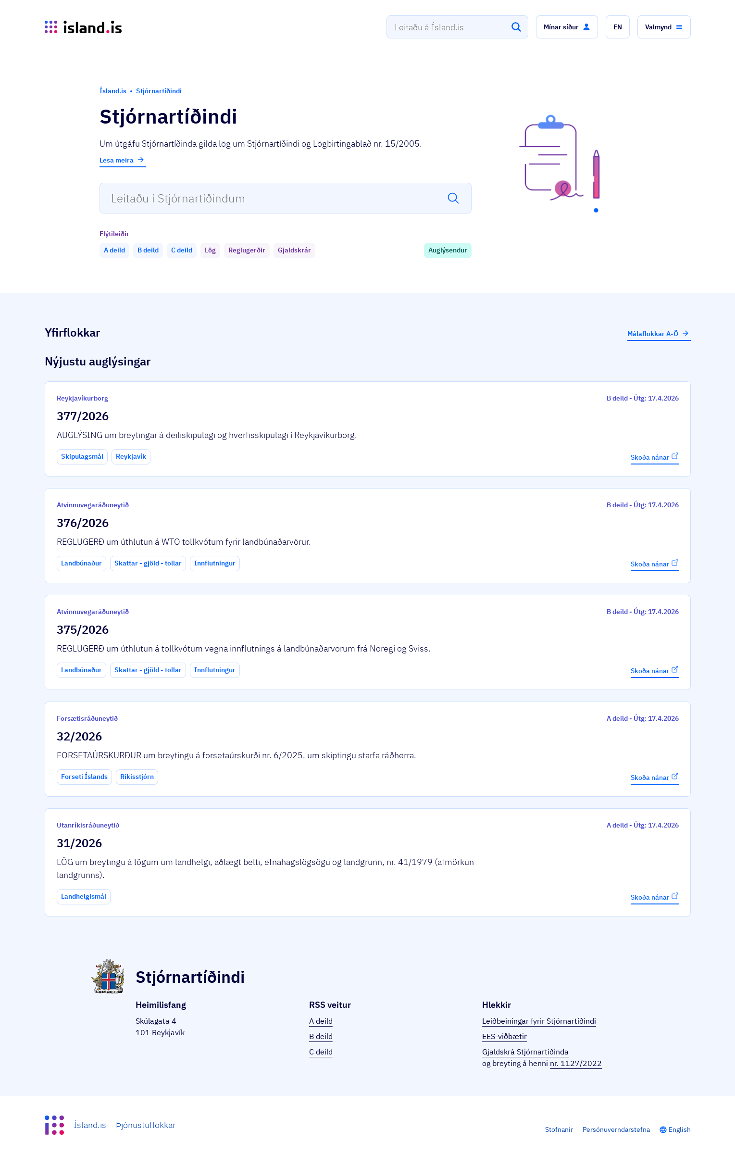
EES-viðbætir (504, 1036)
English (680, 1129)
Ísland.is (90, 1124)
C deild (321, 1051)
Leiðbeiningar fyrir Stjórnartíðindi (539, 1021)
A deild (321, 1021)
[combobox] (457, 26)
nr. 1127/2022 (576, 1063)
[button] (567, 26)
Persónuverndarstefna (616, 1129)
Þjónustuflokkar (145, 1124)
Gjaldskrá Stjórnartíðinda (525, 1051)
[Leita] (516, 27)
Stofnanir (559, 1129)
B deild (321, 1036)
